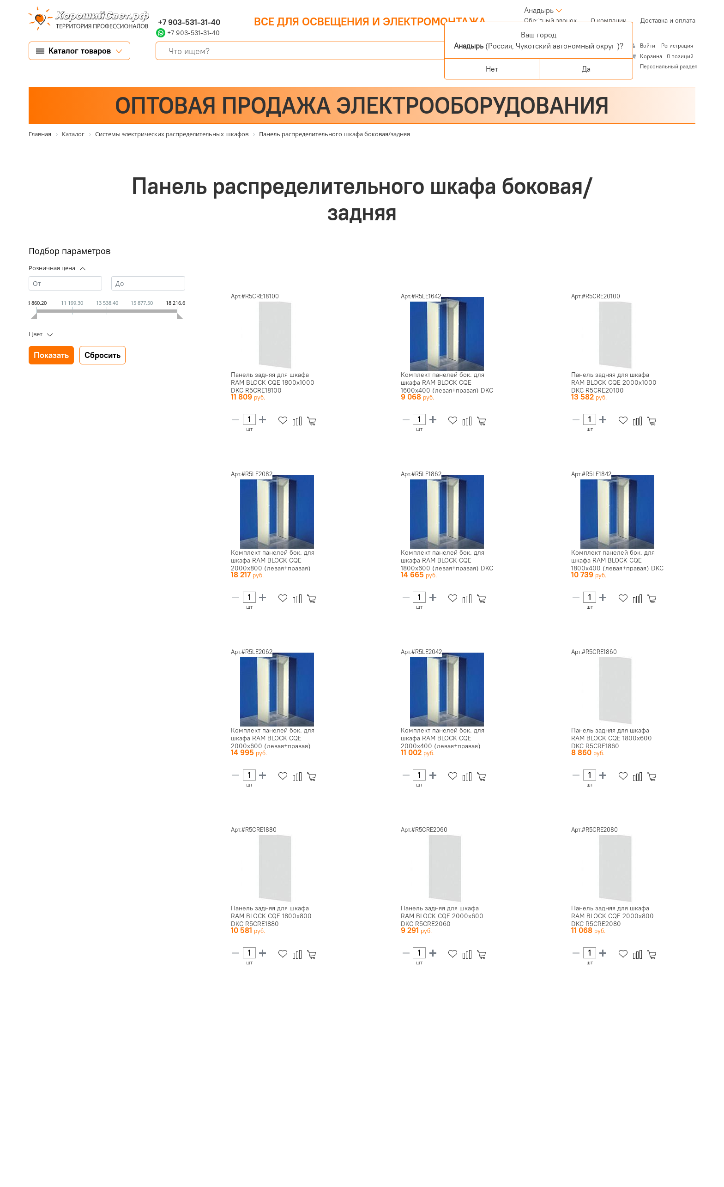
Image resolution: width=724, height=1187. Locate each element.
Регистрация (677, 45)
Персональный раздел (669, 66)
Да (586, 68)
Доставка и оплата (667, 20)
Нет (492, 68)
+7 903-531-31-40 (188, 22)
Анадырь (539, 10)
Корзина (651, 56)
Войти (648, 45)
